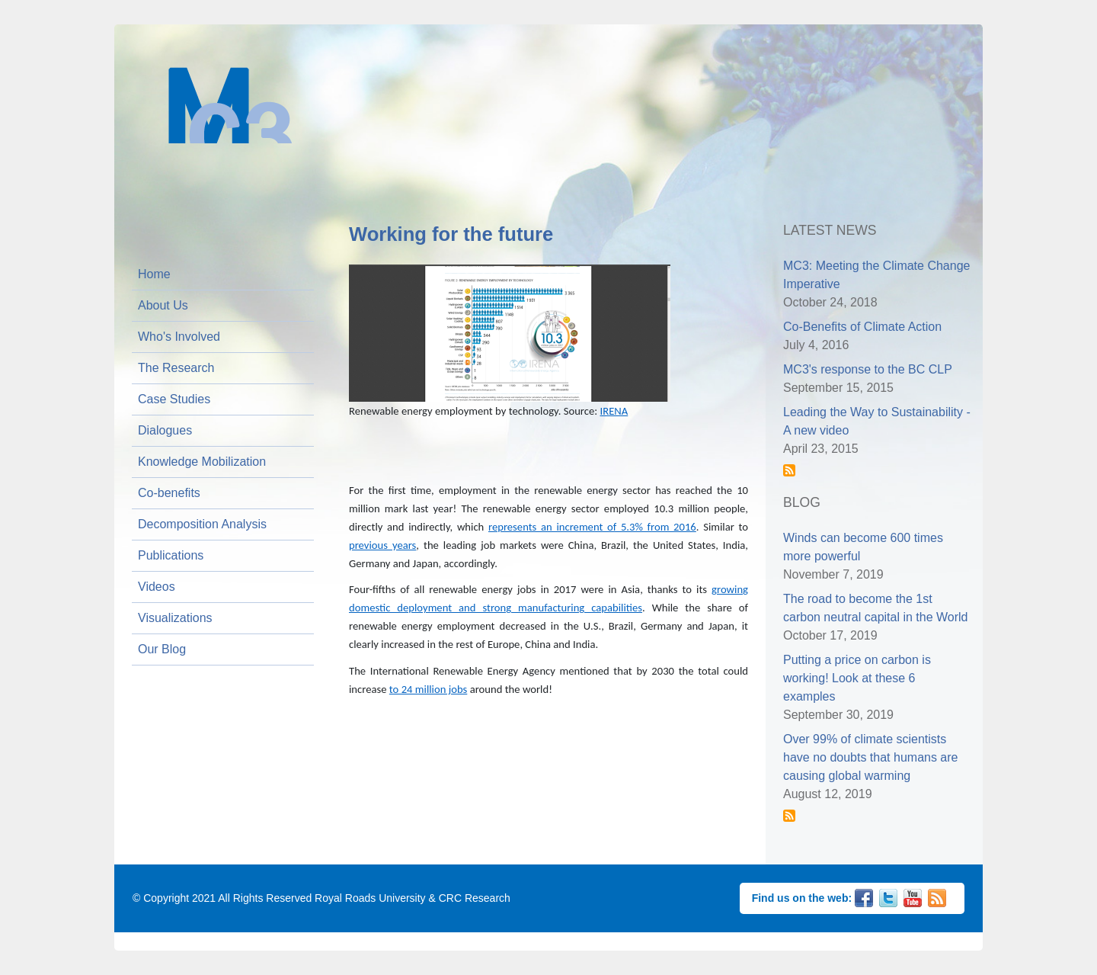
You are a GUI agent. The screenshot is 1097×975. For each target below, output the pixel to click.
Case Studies (174, 399)
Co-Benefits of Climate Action (862, 326)
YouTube (913, 896)
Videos (156, 586)
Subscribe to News (789, 470)
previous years (382, 545)
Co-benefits (169, 492)
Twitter (888, 896)
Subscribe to (789, 816)
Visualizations (175, 617)
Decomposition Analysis (202, 524)
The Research (176, 367)
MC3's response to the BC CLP (867, 369)
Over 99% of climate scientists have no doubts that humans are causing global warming (870, 757)
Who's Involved (179, 336)
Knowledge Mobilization (202, 461)
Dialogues (165, 430)
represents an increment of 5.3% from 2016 (592, 527)
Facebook (864, 896)
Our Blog (162, 649)
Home (154, 274)
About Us (163, 305)
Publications (170, 555)
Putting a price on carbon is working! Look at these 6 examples (857, 678)
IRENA (614, 411)
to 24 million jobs (428, 689)
